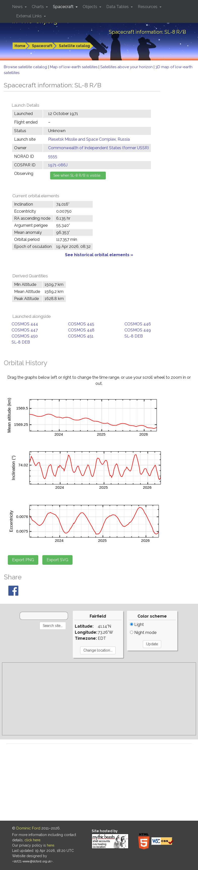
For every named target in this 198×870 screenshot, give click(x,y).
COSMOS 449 (137, 330)
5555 (52, 156)
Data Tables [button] (118, 6)
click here (32, 840)
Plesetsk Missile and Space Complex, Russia (89, 139)
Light (137, 624)
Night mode (143, 632)
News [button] (18, 6)
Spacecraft (42, 46)
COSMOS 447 (25, 330)
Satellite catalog (74, 46)
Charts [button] (38, 6)
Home (20, 46)
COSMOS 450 (25, 336)
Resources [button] (148, 6)
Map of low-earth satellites (74, 67)
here (50, 845)
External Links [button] (29, 16)
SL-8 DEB (133, 336)
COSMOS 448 (81, 330)
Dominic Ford (28, 828)
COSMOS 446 (137, 324)
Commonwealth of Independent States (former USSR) (98, 147)
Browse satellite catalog (26, 67)
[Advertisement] (99, 699)
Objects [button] (90, 6)
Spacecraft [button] (64, 6)
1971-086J (58, 165)
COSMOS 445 (81, 324)
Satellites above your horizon (127, 67)
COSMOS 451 (80, 336)
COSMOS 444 (25, 324)
